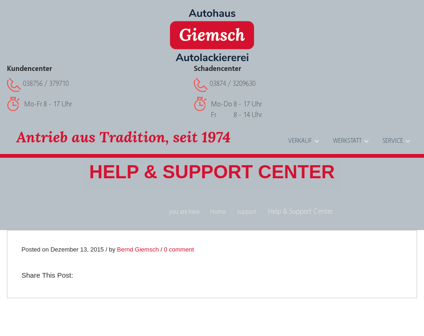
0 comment (179, 249)
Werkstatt (347, 141)
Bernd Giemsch (138, 249)
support (246, 212)
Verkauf (300, 141)
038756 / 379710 (46, 83)
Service (392, 141)
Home (218, 212)
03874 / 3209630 (232, 83)
